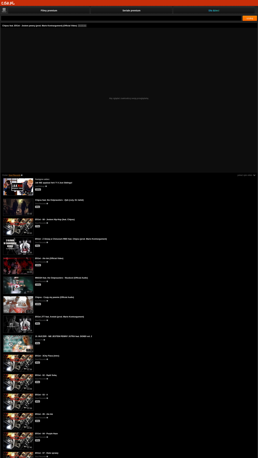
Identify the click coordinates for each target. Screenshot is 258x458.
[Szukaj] (121, 18)
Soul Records (14, 175)
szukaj (249, 18)
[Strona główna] (8, 3)
